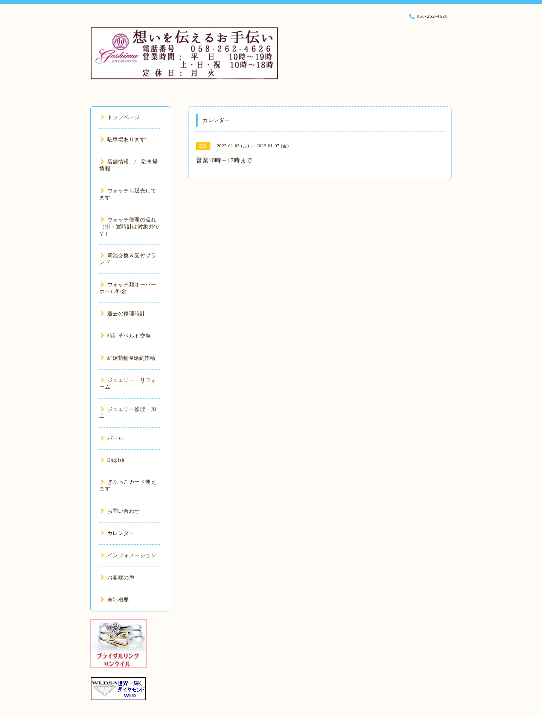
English (112, 460)
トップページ (120, 117)
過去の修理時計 (122, 313)
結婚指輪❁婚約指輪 (127, 358)
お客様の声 (117, 578)
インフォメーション (128, 555)
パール (111, 438)
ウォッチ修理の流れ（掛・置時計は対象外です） (129, 226)
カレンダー (117, 533)
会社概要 (114, 600)
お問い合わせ (120, 511)
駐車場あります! (123, 139)
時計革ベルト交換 (125, 336)
